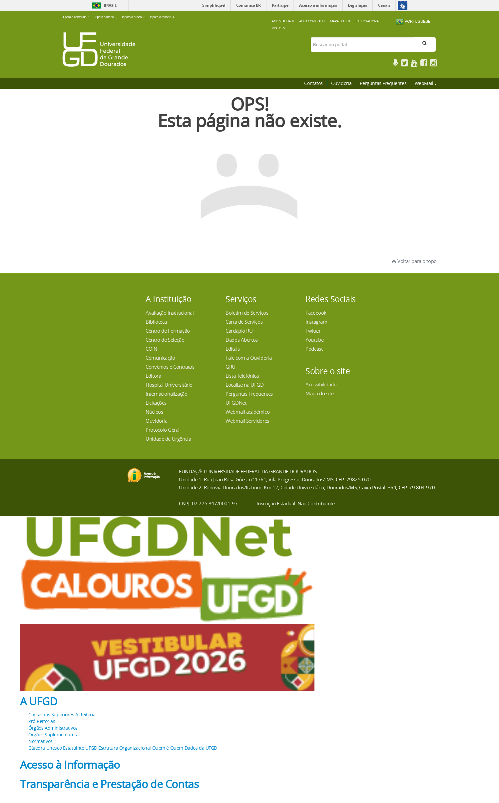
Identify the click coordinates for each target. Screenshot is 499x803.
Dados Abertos (242, 339)
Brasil (110, 5)
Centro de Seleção (165, 339)
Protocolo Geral (163, 429)
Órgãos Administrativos (53, 728)
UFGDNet (236, 402)
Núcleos (154, 411)
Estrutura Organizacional (124, 748)
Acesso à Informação (70, 765)
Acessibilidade (283, 21)
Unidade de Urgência (168, 438)
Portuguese (413, 22)
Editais (233, 348)
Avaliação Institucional (170, 312)
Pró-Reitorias (41, 721)
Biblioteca (156, 321)
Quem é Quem (167, 748)
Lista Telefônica (242, 375)
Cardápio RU (239, 330)
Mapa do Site (340, 21)
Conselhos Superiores (51, 714)
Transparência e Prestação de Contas (109, 784)
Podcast (313, 348)
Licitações (156, 402)
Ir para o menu (107, 17)
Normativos (40, 741)
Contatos (313, 83)
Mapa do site (319, 393)
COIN (151, 348)
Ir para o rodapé (162, 17)
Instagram (316, 321)
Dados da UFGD (201, 748)
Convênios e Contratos (170, 366)
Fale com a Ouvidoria (249, 357)
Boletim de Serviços (247, 312)
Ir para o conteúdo (76, 17)
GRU (231, 366)
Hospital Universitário (169, 384)
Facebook (315, 312)
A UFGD (38, 701)
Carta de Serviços (244, 321)
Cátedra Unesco (45, 748)
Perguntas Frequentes (383, 83)
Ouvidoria (341, 83)
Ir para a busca (134, 17)
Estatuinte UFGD (80, 748)
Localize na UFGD (244, 384)
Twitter (312, 330)
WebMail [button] (426, 83)
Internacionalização (166, 393)
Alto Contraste (312, 21)
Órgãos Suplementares (52, 734)
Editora (153, 375)
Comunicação (160, 357)
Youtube (314, 339)
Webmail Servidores (247, 420)
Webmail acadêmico (247, 411)
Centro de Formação (168, 330)
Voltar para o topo (414, 261)
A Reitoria (85, 714)
